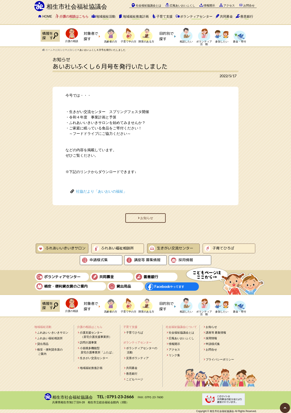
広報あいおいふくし (182, 5)
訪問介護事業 (88, 342)
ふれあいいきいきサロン (65, 248)
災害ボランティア (137, 358)
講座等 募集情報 (147, 259)
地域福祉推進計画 (136, 16)
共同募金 (226, 16)
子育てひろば (223, 248)
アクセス (229, 5)
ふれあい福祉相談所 (117, 248)
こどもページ (134, 379)
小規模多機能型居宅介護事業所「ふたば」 (97, 350)
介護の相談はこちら (74, 16)
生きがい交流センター (175, 248)
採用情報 (185, 259)
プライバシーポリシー (220, 359)
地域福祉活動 (105, 16)
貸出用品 (42, 343)
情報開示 (209, 5)
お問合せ (249, 5)
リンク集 (174, 355)
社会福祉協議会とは (148, 5)
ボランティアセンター (196, 16)
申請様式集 (99, 259)
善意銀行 (246, 16)
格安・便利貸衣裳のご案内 (50, 351)
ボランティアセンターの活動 (141, 350)
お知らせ (72, 50)
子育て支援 (164, 16)
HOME (47, 16)
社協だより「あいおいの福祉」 (101, 191)
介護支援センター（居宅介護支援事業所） (96, 334)
